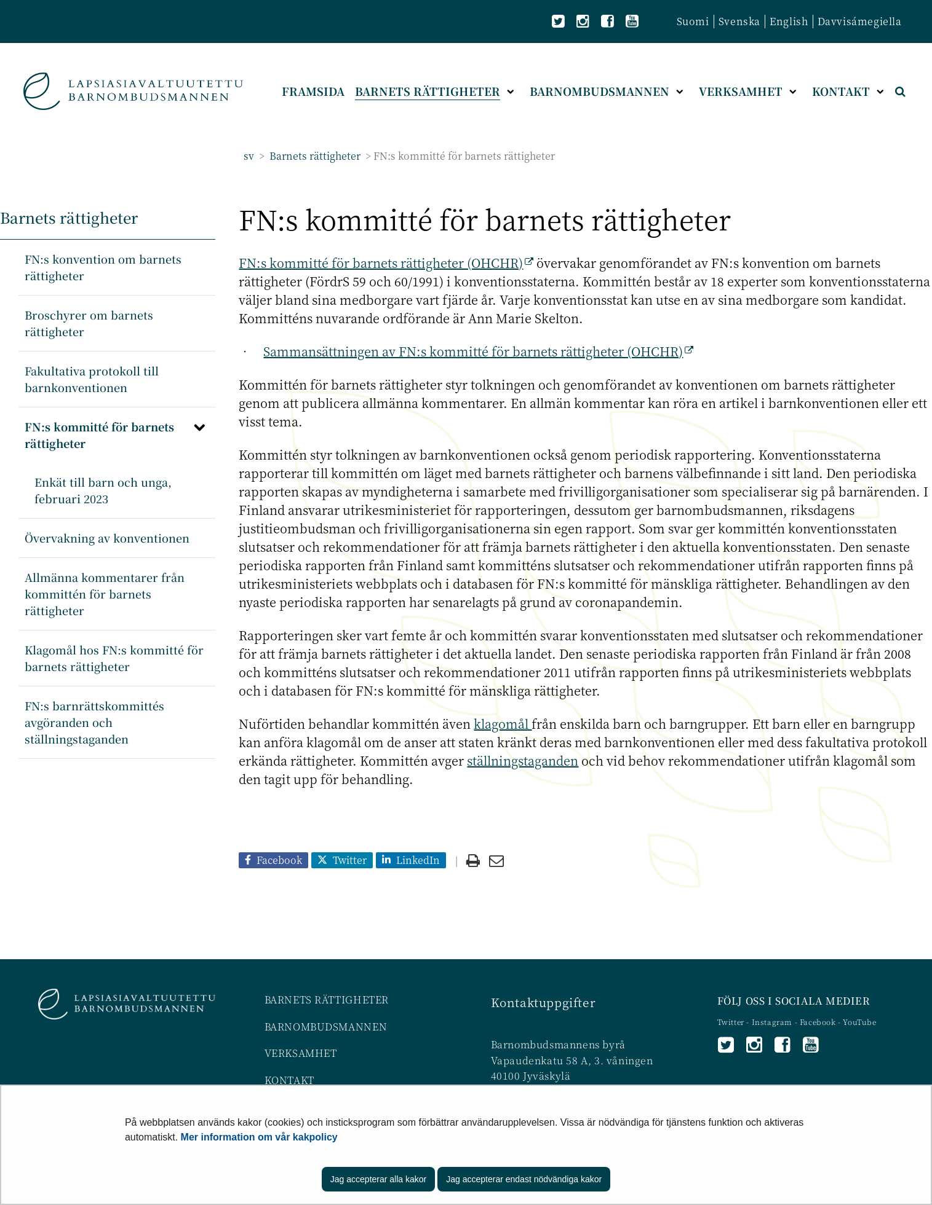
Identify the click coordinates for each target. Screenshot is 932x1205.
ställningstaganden (522, 760)
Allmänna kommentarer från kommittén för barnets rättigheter (105, 593)
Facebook (818, 1021)
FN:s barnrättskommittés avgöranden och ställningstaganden (94, 722)
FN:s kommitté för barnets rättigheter (99, 434)
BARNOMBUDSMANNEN (326, 1026)
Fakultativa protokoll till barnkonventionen (92, 379)
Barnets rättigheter (313, 156)
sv (249, 156)
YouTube (859, 1021)
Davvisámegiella (860, 21)
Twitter (732, 1021)
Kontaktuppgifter (543, 1002)
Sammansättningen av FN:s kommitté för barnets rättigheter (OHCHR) (478, 351)
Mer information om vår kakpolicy (259, 1137)
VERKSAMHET (301, 1053)
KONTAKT (289, 1080)
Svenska (739, 21)
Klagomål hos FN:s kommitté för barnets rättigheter (114, 658)
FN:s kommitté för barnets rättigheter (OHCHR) (386, 263)
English (789, 21)
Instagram (773, 1021)
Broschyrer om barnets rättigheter (89, 323)
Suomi (693, 21)
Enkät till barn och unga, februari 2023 (103, 490)
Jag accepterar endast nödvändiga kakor (524, 1179)
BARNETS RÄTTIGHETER (327, 999)
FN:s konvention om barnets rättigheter (103, 267)
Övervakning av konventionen (107, 538)
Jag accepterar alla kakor (378, 1179)
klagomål (503, 723)
